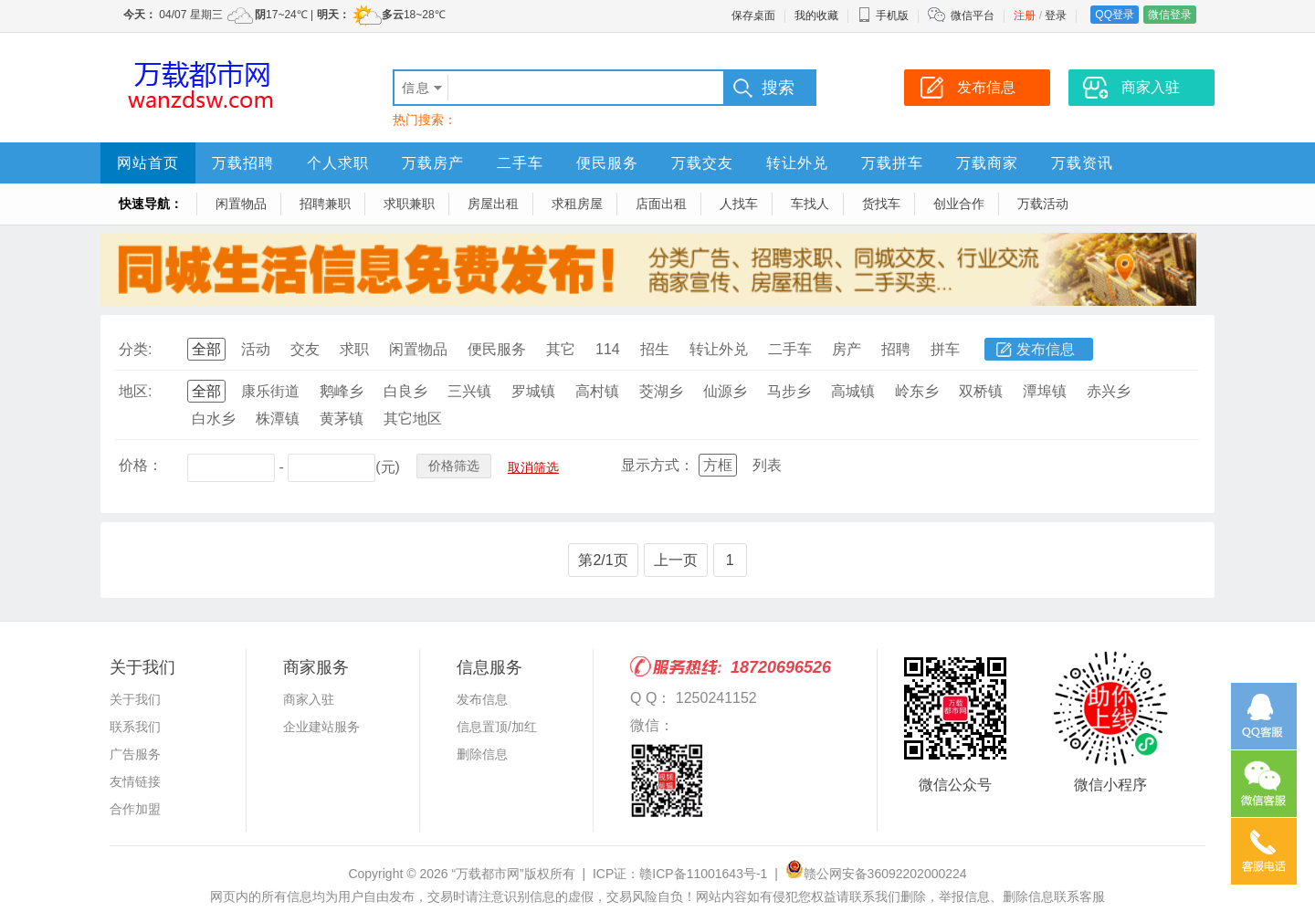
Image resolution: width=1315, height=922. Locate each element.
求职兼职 (409, 203)
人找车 (739, 203)
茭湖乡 (661, 391)
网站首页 (148, 163)
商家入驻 (308, 699)
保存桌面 (753, 15)
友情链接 (135, 781)
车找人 (810, 203)
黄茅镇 (341, 418)
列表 (767, 465)
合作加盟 (135, 809)
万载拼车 (892, 163)
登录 (1056, 15)
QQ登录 (1114, 14)
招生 (654, 349)
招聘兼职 (325, 203)
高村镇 (597, 391)
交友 (305, 349)
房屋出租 (493, 203)
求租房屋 (577, 203)
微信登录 (1170, 14)
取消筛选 (533, 467)
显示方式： (657, 465)
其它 (560, 349)
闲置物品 (241, 203)
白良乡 (405, 391)
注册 (1025, 15)
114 (607, 349)
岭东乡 (917, 391)
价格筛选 (453, 465)
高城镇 (853, 391)
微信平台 (972, 15)
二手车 (520, 163)
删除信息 (482, 754)
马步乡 (789, 391)
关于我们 (135, 699)
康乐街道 (270, 391)
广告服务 (135, 754)
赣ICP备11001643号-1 (703, 873)
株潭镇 (278, 418)
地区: (135, 391)
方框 (717, 465)
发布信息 (1045, 349)
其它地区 (413, 418)
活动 (255, 349)
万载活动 (1042, 203)
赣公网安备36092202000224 (876, 873)
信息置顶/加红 (497, 726)
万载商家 (987, 163)
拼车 (945, 349)
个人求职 (338, 163)
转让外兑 (797, 163)
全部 (206, 349)
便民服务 (607, 163)
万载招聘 (243, 163)
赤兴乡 (1109, 391)
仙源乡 (725, 391)
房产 (846, 349)
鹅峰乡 (341, 391)
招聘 (895, 349)
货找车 (881, 203)
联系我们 (135, 726)
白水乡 (214, 418)
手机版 (883, 15)
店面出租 (661, 203)
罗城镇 (533, 391)
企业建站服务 (321, 726)
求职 (354, 349)
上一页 (676, 560)
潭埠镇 (1045, 391)
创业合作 (958, 203)
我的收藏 (816, 15)
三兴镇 (469, 391)
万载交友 (702, 163)
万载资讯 (1082, 163)
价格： (141, 465)
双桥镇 (981, 391)
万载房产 (433, 163)
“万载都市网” (487, 873)
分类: (135, 349)
